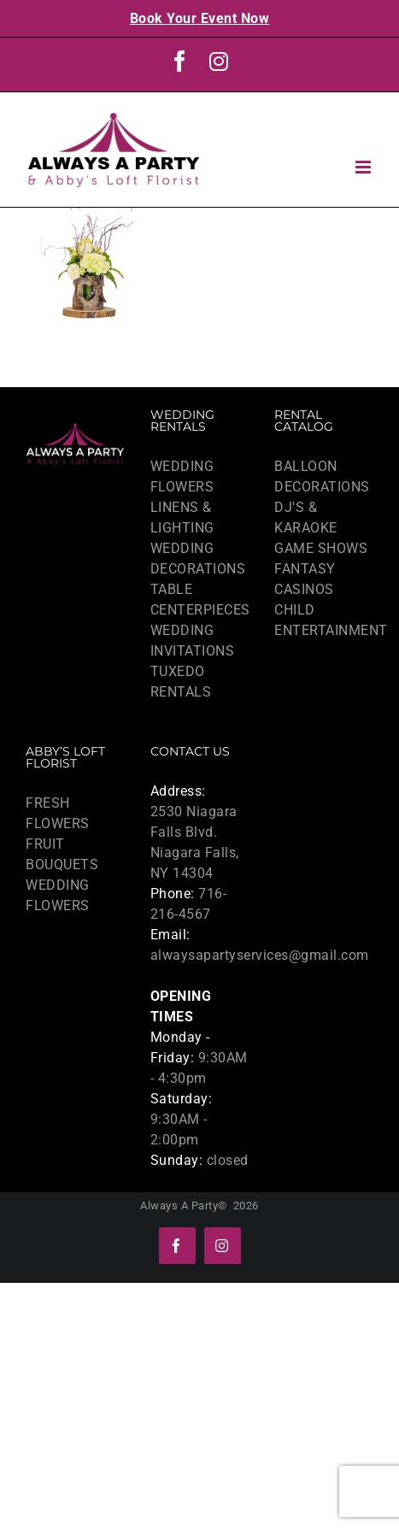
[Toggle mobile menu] (364, 167)
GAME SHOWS (320, 548)
